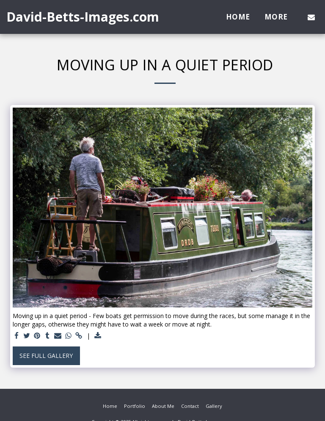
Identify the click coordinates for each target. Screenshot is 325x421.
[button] (311, 17)
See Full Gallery (46, 356)
